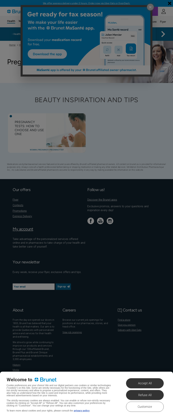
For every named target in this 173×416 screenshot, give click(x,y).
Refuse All (145, 395)
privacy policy (82, 410)
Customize (145, 406)
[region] (86, 394)
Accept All (145, 383)
